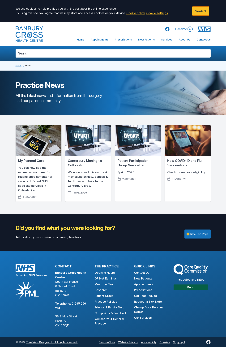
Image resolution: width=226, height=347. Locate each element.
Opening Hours (105, 272)
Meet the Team (105, 284)
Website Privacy (128, 342)
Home (80, 39)
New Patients (146, 39)
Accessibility (148, 342)
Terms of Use (107, 342)
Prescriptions (123, 39)
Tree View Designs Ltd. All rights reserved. (52, 342)
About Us (184, 39)
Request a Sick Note (148, 301)
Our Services (143, 317)
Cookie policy (135, 13)
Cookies (165, 342)
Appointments (99, 39)
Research (101, 290)
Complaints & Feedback (111, 313)
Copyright (179, 342)
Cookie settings (157, 13)
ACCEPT (201, 10)
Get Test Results (145, 295)
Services (166, 39)
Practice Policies (106, 301)
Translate (184, 29)
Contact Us (204, 39)
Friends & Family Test (109, 307)
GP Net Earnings (106, 278)
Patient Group (104, 295)
